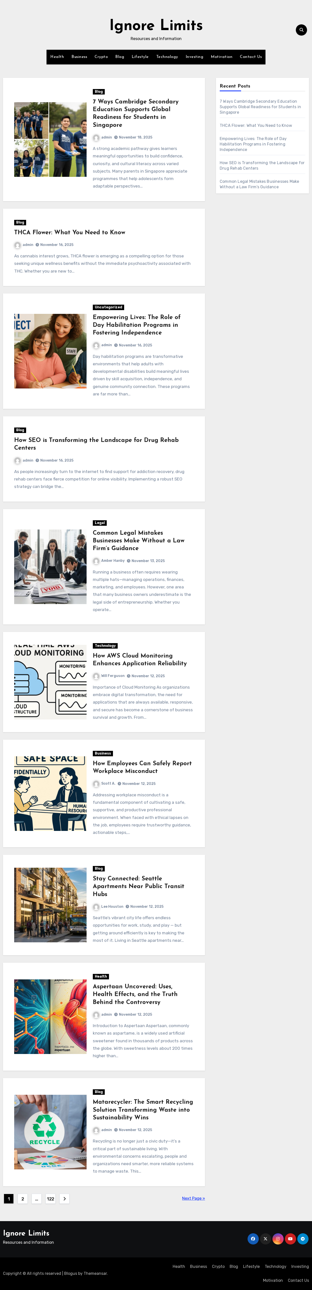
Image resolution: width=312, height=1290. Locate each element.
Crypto (101, 57)
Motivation (221, 57)
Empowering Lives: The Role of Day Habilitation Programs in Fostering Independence (137, 325)
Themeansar (95, 1273)
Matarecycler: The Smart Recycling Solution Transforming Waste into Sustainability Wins (143, 1110)
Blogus (70, 1273)
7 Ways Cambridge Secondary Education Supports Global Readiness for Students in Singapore (260, 107)
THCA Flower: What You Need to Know (69, 233)
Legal (100, 523)
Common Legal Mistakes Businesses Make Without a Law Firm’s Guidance (138, 541)
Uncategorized (108, 307)
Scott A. (104, 783)
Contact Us (251, 57)
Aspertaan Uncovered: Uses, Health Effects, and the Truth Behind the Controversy (135, 994)
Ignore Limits (156, 26)
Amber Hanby (109, 561)
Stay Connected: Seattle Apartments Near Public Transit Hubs (138, 886)
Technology (167, 57)
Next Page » (193, 1198)
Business (79, 57)
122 (50, 1199)
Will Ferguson (109, 676)
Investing (195, 57)
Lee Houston (108, 907)
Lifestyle (140, 57)
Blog (119, 57)
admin (102, 137)
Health (57, 57)
